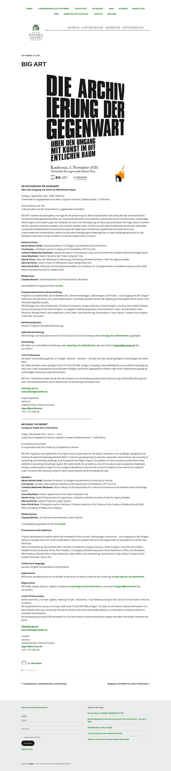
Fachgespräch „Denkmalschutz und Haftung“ (45, 683)
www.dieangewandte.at (34, 391)
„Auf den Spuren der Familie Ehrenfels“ (105, 733)
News (111, 8)
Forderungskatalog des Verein (53, 8)
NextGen (112, 14)
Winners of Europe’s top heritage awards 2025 (108, 739)
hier (61, 285)
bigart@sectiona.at (124, 345)
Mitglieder (97, 8)
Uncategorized (30, 670)
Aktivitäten (80, 8)
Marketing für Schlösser (76, 14)
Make (31, 763)
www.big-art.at (29, 388)
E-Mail (23, 720)
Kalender (123, 8)
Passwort (25, 729)
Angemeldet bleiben (32, 737)
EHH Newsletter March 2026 (100, 727)
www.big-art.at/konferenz (114, 335)
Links (56, 14)
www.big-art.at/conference (86, 586)
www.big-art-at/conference (129, 576)
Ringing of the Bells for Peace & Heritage (128, 683)
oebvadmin (36, 663)
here (63, 523)
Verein (29, 8)
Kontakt (98, 14)
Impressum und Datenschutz (34, 707)
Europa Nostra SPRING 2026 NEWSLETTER (105, 713)
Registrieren (27, 749)
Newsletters (138, 8)
